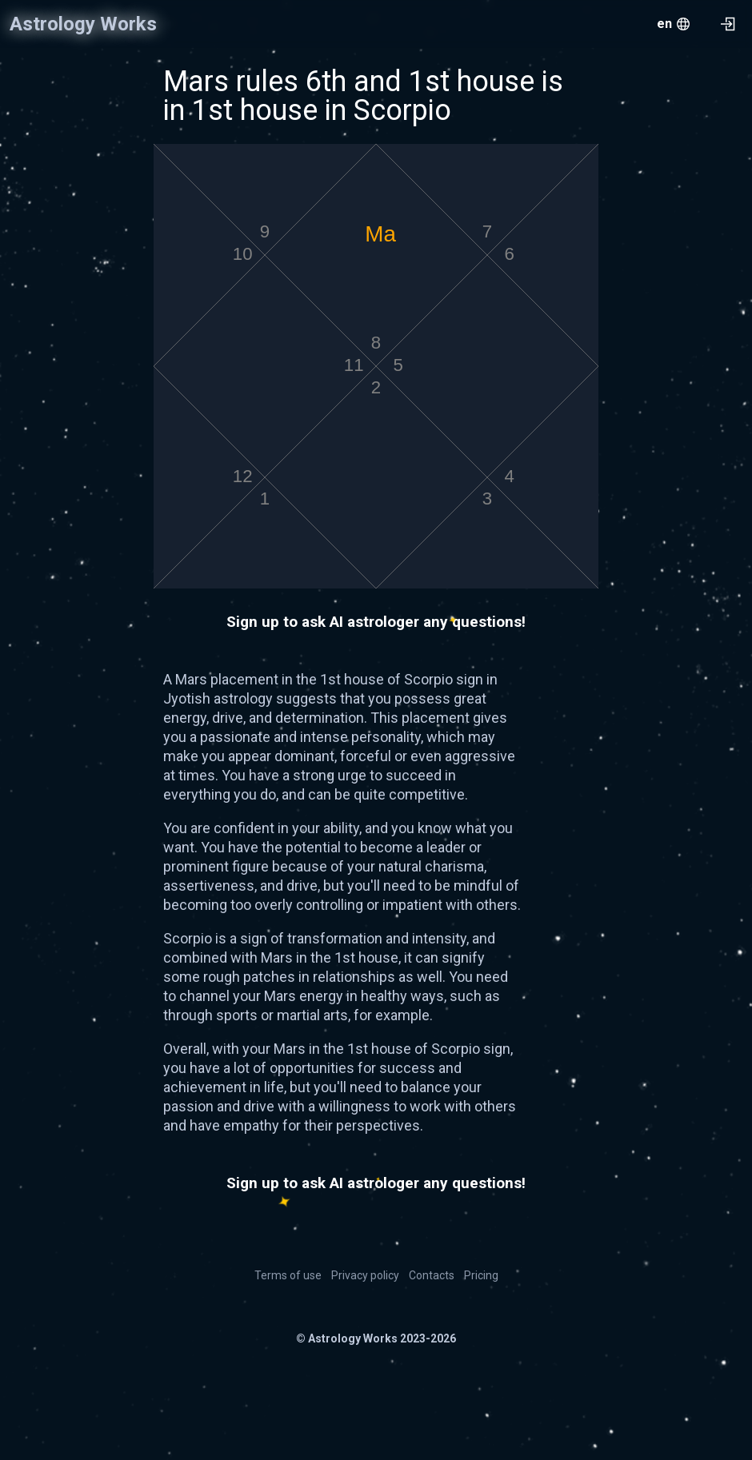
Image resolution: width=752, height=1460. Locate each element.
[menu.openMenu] (673, 24)
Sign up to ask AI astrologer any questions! (376, 621)
